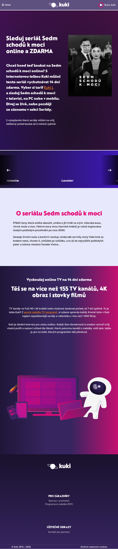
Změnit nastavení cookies (94, 546)
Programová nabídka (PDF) (59, 504)
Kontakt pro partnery (59, 531)
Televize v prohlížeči (59, 500)
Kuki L (48, 87)
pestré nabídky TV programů (40, 312)
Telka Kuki (107, 5)
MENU (6, 5)
